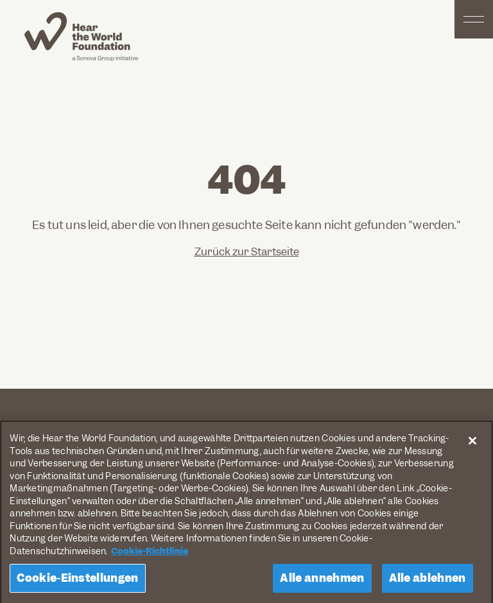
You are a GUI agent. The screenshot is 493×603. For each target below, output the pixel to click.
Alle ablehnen (427, 580)
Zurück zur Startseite (247, 252)
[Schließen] (472, 444)
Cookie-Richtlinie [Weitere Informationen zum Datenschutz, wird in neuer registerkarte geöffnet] (149, 553)
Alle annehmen (322, 580)
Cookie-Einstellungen (77, 580)
